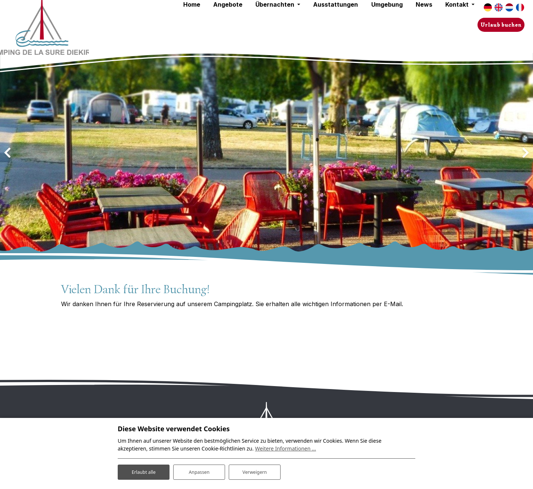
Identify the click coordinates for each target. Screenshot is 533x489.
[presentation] (7, 152)
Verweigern (254, 469)
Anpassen (199, 469)
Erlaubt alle (143, 469)
